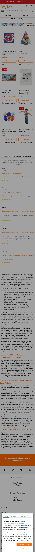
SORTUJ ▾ (26, 15)
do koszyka (9, 61)
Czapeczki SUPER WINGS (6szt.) (23, 52)
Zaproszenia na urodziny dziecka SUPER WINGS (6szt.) (9, 53)
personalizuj (25, 100)
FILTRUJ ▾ (8, 15)
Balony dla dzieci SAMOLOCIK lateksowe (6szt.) (9, 131)
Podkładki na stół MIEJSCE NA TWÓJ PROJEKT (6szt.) (24, 92)
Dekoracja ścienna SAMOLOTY (7, 91)
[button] (4, 548)
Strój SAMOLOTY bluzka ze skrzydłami (25, 130)
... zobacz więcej (29, 25)
